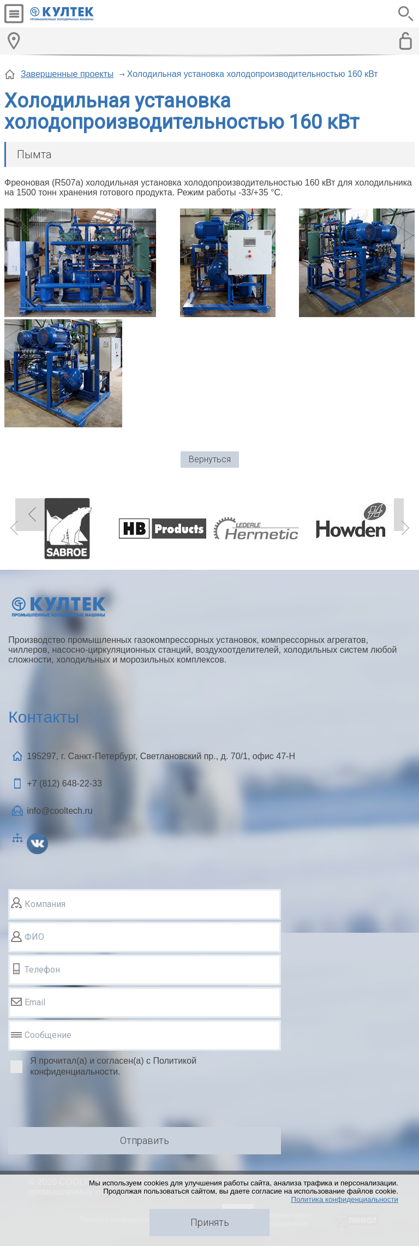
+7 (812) (64, 783)
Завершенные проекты (67, 74)
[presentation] (91, 1103)
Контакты (43, 717)
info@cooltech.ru (59, 810)
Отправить (144, 1140)
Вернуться (210, 459)
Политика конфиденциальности (344, 1199)
